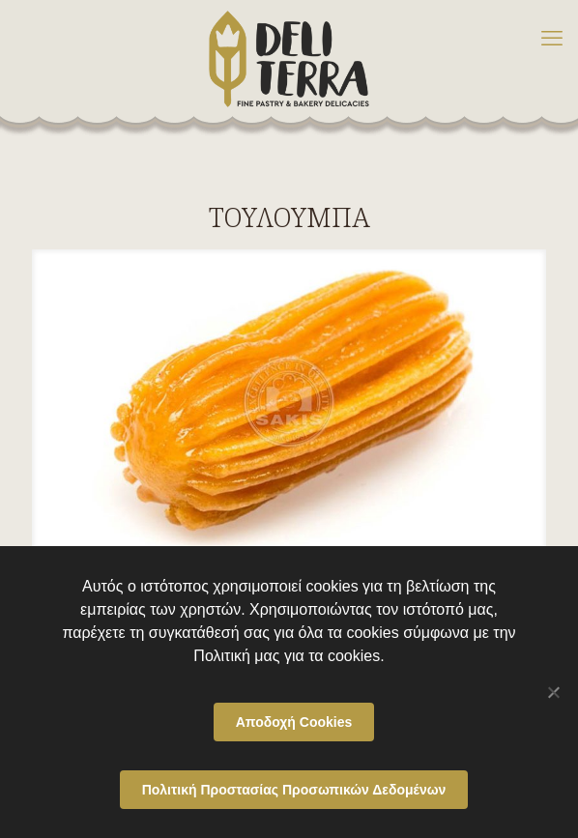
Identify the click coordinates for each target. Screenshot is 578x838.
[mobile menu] (551, 38)
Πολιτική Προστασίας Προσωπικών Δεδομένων (294, 789)
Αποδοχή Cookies (294, 722)
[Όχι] (554, 692)
